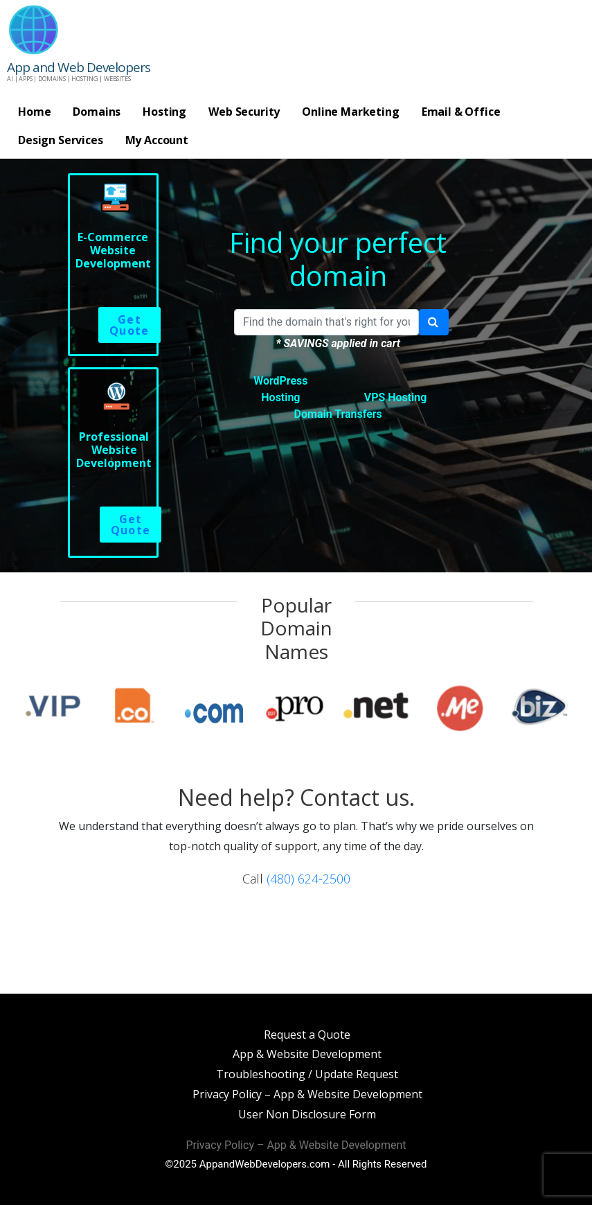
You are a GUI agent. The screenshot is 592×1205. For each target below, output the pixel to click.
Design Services (60, 140)
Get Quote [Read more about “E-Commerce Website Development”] (129, 325)
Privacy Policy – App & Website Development (307, 1094)
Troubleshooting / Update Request (307, 1074)
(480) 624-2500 (308, 878)
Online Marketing (350, 111)
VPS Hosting (395, 397)
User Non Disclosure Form (307, 1114)
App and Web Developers (78, 67)
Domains (96, 111)
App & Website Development (307, 1054)
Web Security (244, 111)
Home (34, 111)
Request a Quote (307, 1034)
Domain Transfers (338, 414)
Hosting (164, 111)
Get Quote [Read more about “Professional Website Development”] (131, 524)
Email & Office (461, 111)
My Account (156, 140)
